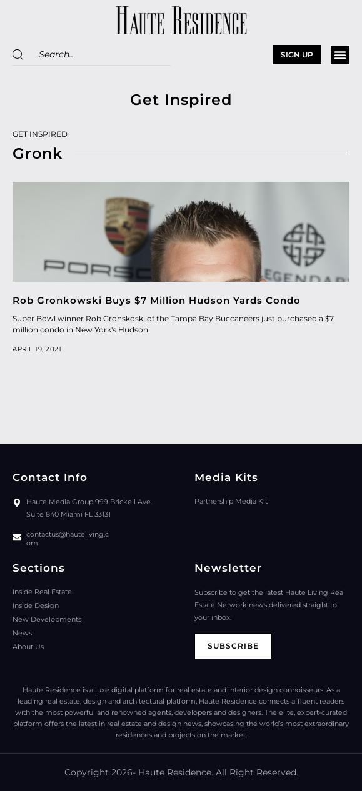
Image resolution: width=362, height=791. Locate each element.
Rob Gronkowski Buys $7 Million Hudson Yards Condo (157, 300)
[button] (340, 55)
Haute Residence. (175, 772)
